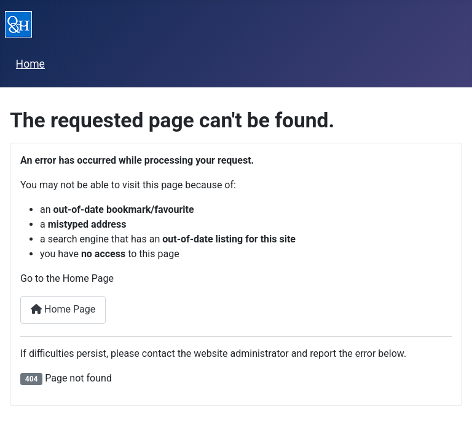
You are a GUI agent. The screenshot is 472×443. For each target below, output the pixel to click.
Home (30, 64)
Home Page (63, 309)
